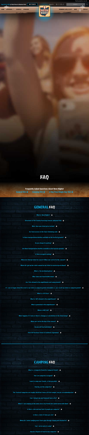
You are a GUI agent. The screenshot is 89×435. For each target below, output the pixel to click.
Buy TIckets (32, 4)
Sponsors (26, 9)
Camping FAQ (38, 192)
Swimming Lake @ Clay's (65, 9)
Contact (85, 9)
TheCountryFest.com (81, 1)
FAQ (80, 9)
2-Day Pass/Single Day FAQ (61, 192)
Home (2, 9)
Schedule (18, 9)
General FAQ (22, 192)
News (75, 9)
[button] (9, 9)
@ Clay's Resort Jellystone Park (13, 4)
